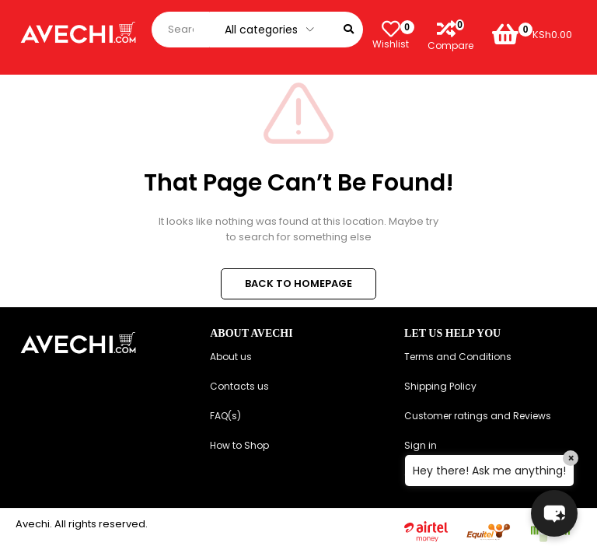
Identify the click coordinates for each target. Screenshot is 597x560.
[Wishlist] (390, 29)
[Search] (348, 29)
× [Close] (570, 458)
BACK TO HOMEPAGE (298, 283)
